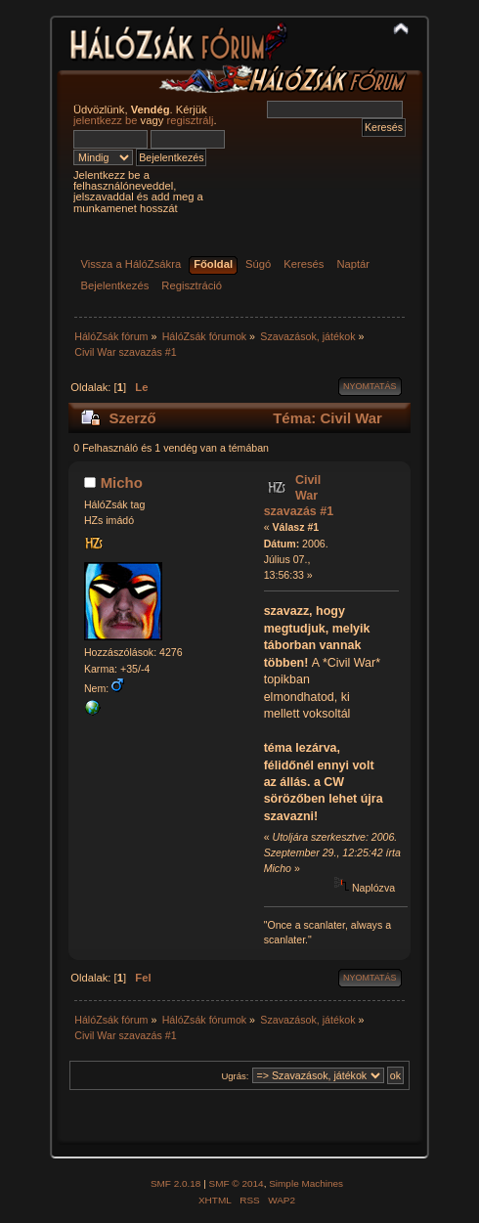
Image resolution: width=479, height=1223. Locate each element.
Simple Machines (306, 1183)
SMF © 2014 (236, 1183)
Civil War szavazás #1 (298, 495)
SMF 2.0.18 (176, 1183)
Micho (122, 482)
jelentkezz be (105, 120)
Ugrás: (234, 1075)
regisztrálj (189, 120)
